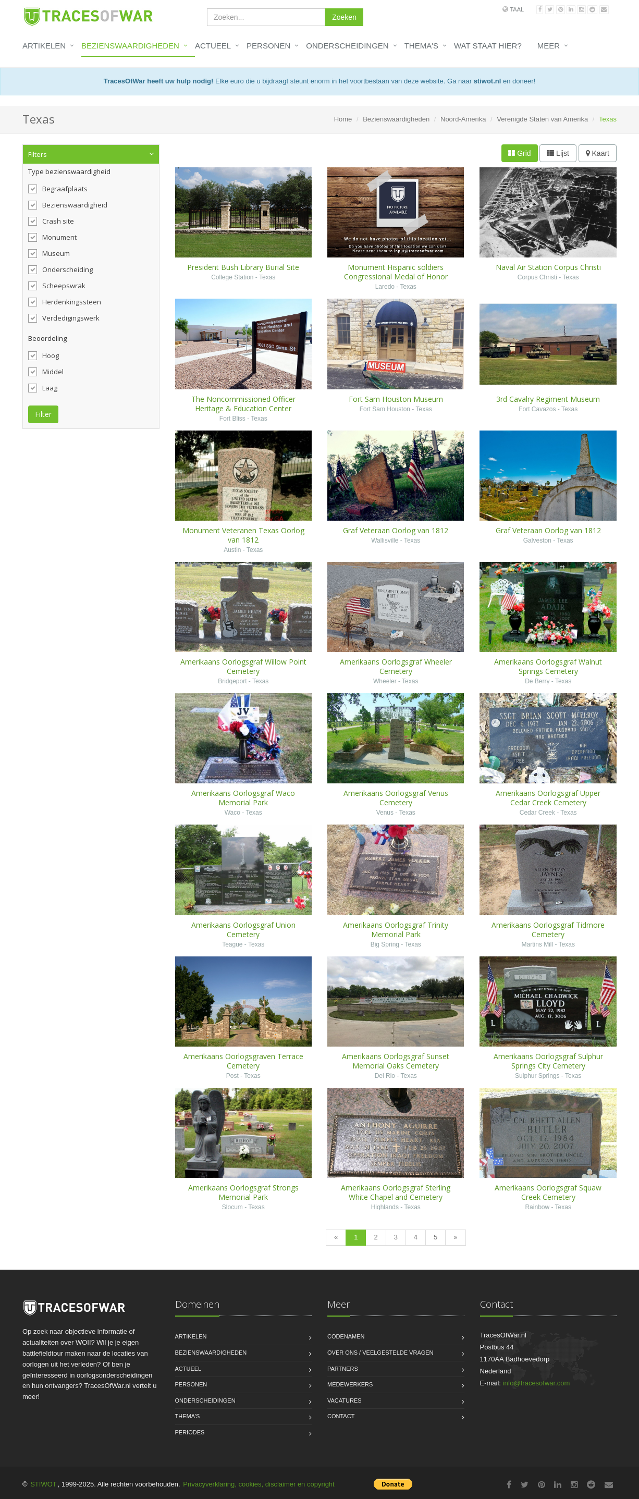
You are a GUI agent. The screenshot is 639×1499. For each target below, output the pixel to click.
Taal (517, 9)
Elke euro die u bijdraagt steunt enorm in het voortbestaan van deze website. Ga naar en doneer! (319, 81)
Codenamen (346, 1336)
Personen (268, 45)
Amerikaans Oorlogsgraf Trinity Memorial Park (395, 929)
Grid (519, 153)
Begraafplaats (58, 188)
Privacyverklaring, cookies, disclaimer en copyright (258, 1484)
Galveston (537, 540)
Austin (232, 550)
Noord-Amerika (463, 119)
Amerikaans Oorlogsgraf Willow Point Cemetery (243, 666)
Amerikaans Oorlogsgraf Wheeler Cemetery (396, 666)
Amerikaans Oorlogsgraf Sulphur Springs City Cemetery (548, 1061)
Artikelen (44, 45)
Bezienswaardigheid (67, 205)
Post (232, 1075)
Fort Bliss (232, 418)
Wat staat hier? (488, 45)
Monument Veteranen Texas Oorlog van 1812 (243, 535)
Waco (232, 812)
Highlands (385, 1207)
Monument (52, 237)
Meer (548, 45)
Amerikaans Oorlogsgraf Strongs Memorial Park (243, 1192)
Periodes (190, 1432)
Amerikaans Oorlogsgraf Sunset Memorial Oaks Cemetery (395, 1061)
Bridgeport (232, 681)
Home (343, 119)
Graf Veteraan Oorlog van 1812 (395, 530)
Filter (43, 414)
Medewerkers (350, 1384)
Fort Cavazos (537, 409)
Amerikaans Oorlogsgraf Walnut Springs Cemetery (548, 666)
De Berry (537, 681)
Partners (342, 1369)
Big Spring (385, 944)
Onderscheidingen (347, 45)
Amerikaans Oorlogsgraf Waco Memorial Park (243, 797)
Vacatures (344, 1400)
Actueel (213, 45)
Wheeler (385, 681)
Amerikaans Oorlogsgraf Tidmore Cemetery (548, 929)
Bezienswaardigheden (130, 45)
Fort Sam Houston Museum (396, 399)
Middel (46, 371)
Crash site (51, 221)
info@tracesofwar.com (536, 1383)
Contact (340, 1416)
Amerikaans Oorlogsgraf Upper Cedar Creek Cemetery (548, 797)
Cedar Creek (537, 812)
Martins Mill (537, 944)
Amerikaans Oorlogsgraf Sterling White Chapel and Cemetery (395, 1192)
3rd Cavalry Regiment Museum (548, 399)
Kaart (597, 153)
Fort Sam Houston (385, 409)
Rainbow (537, 1207)
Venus (385, 812)
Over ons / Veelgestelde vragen (380, 1352)
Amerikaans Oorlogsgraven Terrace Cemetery (243, 1061)
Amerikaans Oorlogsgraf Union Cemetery (243, 929)
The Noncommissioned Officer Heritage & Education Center (243, 403)
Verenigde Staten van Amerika (542, 119)
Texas (267, 277)
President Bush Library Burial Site (243, 267)
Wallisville (384, 540)
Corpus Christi (537, 277)
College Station (232, 277)
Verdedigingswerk (64, 318)
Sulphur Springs (537, 1075)
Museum (49, 253)
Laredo (385, 286)
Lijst (558, 153)
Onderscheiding (60, 269)
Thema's (421, 45)
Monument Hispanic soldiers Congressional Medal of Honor (396, 271)
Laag (42, 387)
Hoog (43, 355)
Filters (37, 154)
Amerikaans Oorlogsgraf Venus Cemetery (395, 797)
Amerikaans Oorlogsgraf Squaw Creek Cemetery (548, 1192)
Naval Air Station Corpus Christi (548, 267)
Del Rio (385, 1075)
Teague (232, 944)
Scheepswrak (56, 285)
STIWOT (43, 1484)
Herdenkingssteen (64, 301)
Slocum (232, 1207)
